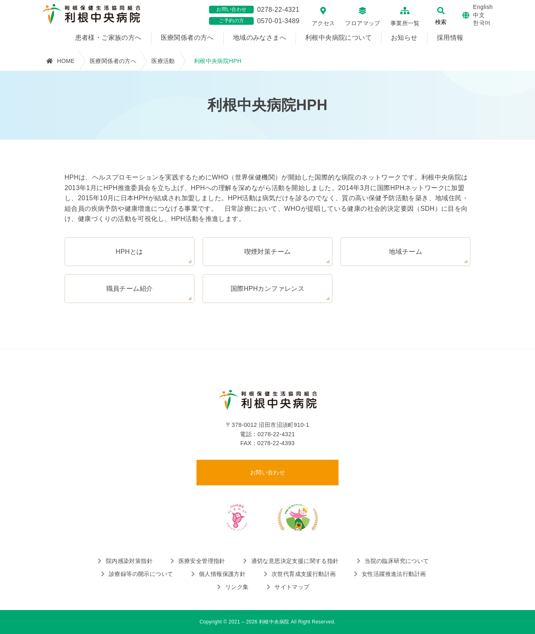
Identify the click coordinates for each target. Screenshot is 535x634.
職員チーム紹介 (129, 288)
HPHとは (129, 251)
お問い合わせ (267, 472)
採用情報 (450, 37)
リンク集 (237, 587)
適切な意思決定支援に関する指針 (295, 561)
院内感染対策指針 (129, 561)
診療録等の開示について (141, 574)
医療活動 (163, 61)
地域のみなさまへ (259, 37)
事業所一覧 (405, 23)
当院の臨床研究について (397, 561)
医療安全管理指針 (202, 561)
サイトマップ (291, 587)
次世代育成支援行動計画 (304, 574)
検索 (441, 22)
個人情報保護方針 (222, 574)
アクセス (323, 23)
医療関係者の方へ (187, 37)
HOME (66, 61)
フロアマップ (362, 23)
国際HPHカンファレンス (268, 288)
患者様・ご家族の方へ (108, 37)
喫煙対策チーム (267, 251)
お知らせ (404, 37)
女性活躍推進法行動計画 (394, 574)
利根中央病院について (338, 37)
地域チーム (405, 251)
